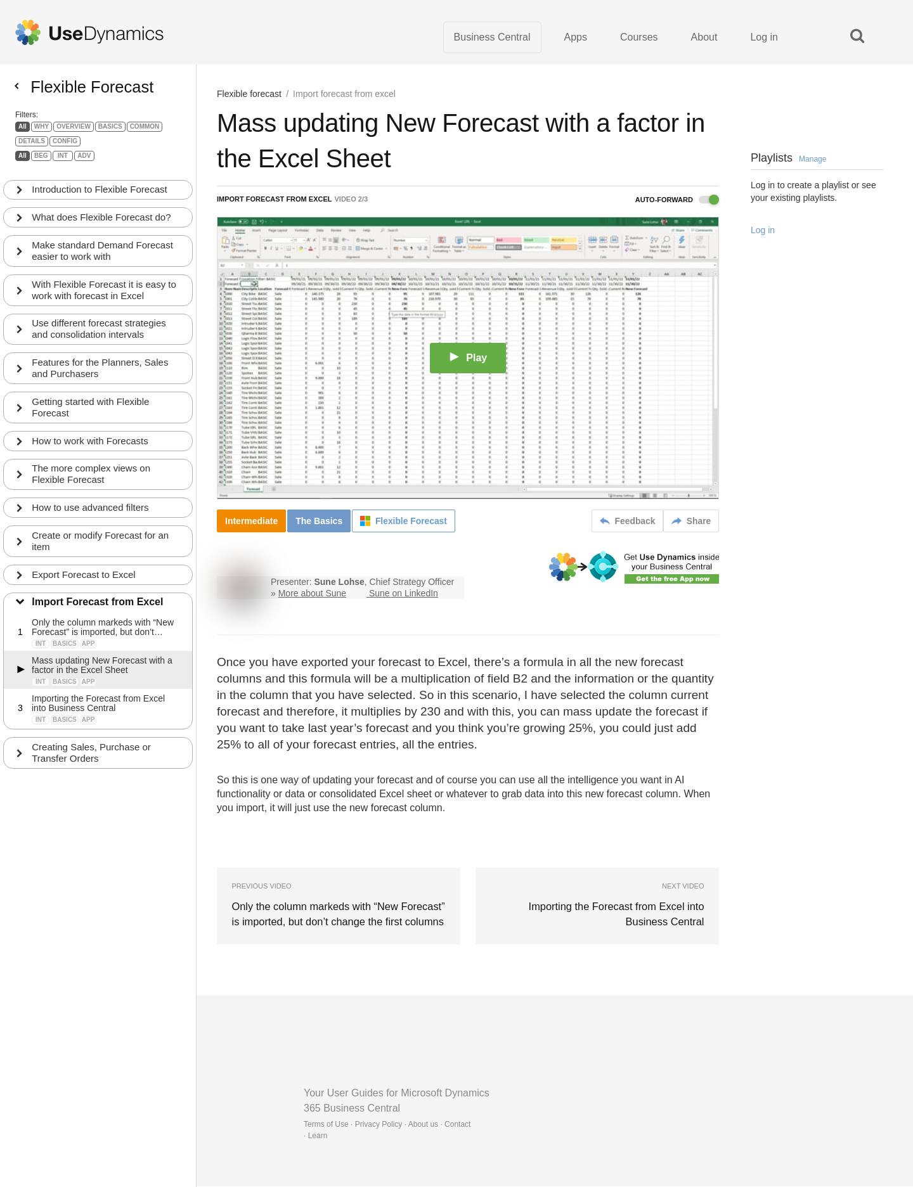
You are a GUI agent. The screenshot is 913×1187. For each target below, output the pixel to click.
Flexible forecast (249, 95)
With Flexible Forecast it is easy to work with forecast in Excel (104, 296)
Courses (639, 37)
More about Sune (312, 594)
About (704, 37)
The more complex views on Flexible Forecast (91, 481)
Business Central (492, 37)
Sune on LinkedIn (403, 594)
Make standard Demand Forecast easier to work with (103, 256)
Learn (318, 1136)
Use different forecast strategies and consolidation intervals (99, 335)
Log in (764, 37)
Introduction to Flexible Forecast (99, 194)
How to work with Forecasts (90, 447)
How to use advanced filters (90, 514)
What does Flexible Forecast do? (101, 222)
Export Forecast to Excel (84, 581)
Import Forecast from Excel (98, 609)
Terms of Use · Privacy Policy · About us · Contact (387, 1124)
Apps (575, 37)
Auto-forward (677, 201)
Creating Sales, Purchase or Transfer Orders (92, 760)
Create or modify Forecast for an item (100, 548)
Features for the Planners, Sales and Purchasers (100, 374)
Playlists (788, 159)
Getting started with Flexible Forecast (91, 413)
